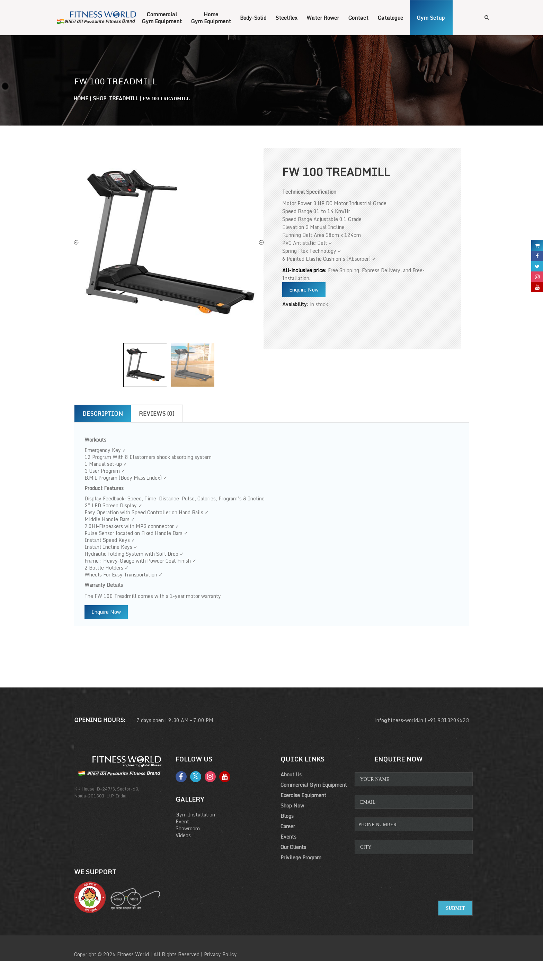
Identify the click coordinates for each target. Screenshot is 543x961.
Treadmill (123, 98)
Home (80, 98)
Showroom (188, 828)
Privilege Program (301, 857)
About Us (291, 774)
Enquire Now (304, 290)
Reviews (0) (157, 413)
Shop (99, 98)
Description (102, 413)
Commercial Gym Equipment (314, 785)
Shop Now (292, 806)
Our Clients (293, 847)
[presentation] (414, 883)
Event (182, 821)
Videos (183, 835)
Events (288, 837)
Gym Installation (195, 815)
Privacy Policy (220, 954)
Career (288, 826)
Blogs (287, 816)
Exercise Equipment (303, 795)
